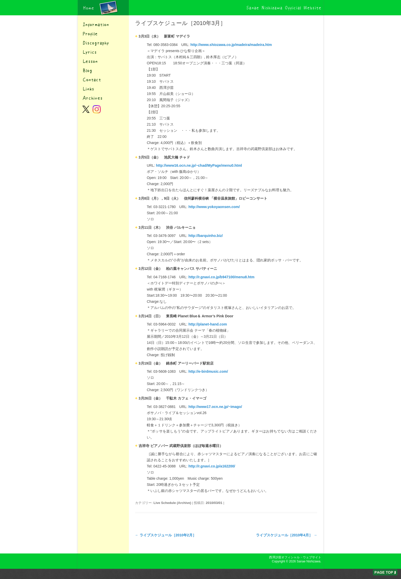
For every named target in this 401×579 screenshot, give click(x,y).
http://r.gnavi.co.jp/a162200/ (211, 466)
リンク (103, 88)
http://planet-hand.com (207, 324)
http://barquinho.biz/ (205, 236)
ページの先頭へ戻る (385, 572)
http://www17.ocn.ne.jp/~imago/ (215, 407)
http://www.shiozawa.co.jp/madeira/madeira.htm (231, 45)
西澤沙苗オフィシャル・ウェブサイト (103, 7)
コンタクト (103, 79)
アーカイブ (103, 98)
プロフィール (103, 33)
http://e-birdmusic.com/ (208, 371)
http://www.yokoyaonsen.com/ (214, 207)
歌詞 (103, 52)
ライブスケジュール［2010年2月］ (165, 535)
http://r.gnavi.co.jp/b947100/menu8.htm (221, 277)
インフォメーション (103, 24)
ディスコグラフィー (103, 42)
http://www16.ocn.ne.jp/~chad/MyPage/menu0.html (199, 165)
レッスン (103, 61)
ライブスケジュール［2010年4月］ (286, 535)
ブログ (103, 70)
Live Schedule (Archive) (172, 503)
